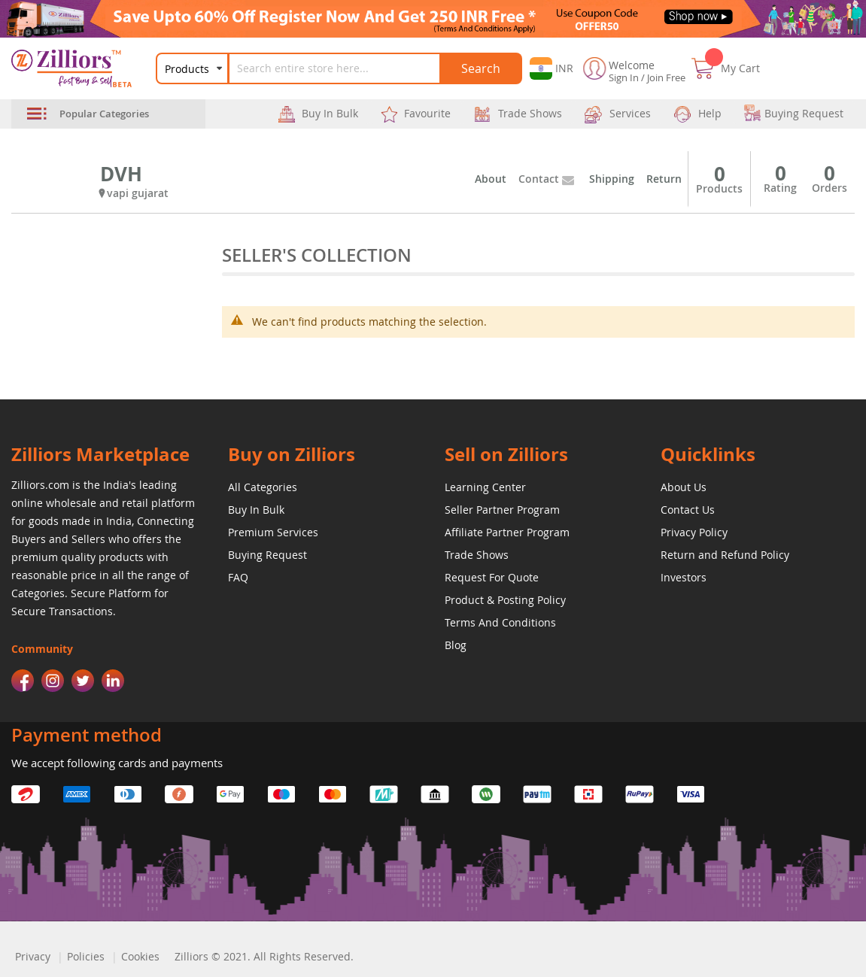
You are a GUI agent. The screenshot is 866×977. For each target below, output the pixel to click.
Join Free (666, 77)
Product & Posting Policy (505, 600)
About (490, 178)
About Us (683, 487)
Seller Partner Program (502, 509)
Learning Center (485, 487)
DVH (121, 173)
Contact (538, 178)
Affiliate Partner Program (507, 532)
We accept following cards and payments (117, 762)
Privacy (32, 956)
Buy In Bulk (256, 509)
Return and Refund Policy (725, 555)
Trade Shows (477, 555)
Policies (86, 956)
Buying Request (267, 555)
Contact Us (688, 509)
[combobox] (344, 68)
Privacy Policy (694, 532)
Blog (455, 645)
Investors (683, 577)
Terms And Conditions (500, 622)
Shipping (611, 178)
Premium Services (273, 532)
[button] (551, 68)
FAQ (238, 577)
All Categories (262, 487)
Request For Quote (492, 577)
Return (664, 178)
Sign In (624, 77)
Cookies (140, 956)
